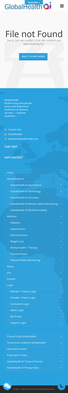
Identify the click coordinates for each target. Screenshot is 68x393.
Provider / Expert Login (23, 297)
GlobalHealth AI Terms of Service (25, 361)
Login (10, 285)
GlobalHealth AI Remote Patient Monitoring (34, 203)
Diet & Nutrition (19, 235)
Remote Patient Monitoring (25, 260)
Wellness (12, 216)
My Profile (15, 316)
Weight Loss (17, 241)
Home (10, 172)
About (10, 266)
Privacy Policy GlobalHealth (21, 336)
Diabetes (15, 222)
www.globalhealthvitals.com (23, 138)
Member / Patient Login (23, 291)
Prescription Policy (17, 355)
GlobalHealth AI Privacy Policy (23, 367)
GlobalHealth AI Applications (25, 185)
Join (9, 272)
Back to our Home (33, 56)
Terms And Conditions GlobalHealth (26, 342)
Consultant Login (19, 304)
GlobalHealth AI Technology (25, 191)
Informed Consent (17, 349)
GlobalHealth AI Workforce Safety (28, 210)
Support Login (18, 322)
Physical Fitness (18, 254)
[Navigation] (62, 6)
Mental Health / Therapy (23, 247)
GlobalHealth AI (15, 178)
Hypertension (17, 228)
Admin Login (17, 310)
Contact (11, 279)
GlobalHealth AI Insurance (24, 197)
